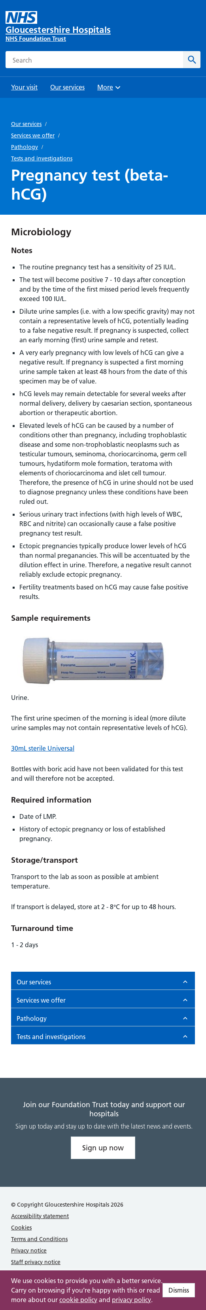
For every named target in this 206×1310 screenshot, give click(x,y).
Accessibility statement (40, 1216)
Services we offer (33, 135)
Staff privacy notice (35, 1262)
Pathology (24, 147)
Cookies (21, 1227)
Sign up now (103, 1147)
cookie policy (78, 1300)
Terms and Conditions (39, 1239)
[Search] (191, 59)
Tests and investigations (41, 158)
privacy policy (131, 1300)
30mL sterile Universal (42, 748)
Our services (26, 124)
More (110, 90)
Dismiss (178, 1290)
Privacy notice (29, 1250)
